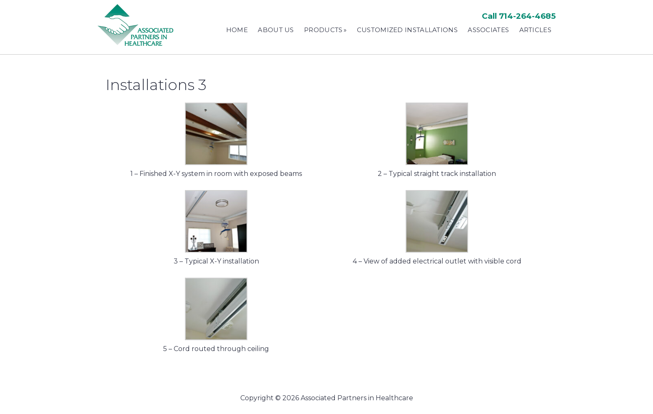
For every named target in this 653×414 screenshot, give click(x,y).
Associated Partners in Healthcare (137, 25)
